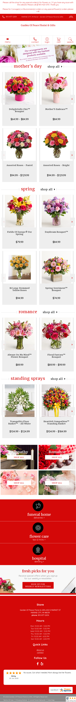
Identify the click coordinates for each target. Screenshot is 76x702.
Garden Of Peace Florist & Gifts (38, 25)
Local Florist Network (37, 700)
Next (72, 99)
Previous (3, 99)
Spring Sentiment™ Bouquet (56, 289)
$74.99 (56, 298)
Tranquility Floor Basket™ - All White (19, 422)
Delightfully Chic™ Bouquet (19, 110)
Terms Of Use (8, 700)
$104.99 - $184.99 (56, 431)
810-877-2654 (11, 17)
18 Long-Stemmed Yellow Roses (20, 289)
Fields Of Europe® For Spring (19, 233)
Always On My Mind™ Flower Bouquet (20, 355)
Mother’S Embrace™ (56, 109)
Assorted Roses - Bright (56, 165)
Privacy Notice (21, 700)
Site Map (51, 700)
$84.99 (56, 119)
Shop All (54, 66)
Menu (7, 42)
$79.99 (19, 242)
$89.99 (19, 364)
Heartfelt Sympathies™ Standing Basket (56, 422)
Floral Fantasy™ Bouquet (56, 355)
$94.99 (19, 298)
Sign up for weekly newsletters (38, 585)
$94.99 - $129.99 (19, 175)
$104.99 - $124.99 (20, 431)
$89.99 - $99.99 (56, 364)
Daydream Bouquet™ (56, 232)
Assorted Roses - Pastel (20, 165)
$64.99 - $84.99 (20, 119)
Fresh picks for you (37, 574)
